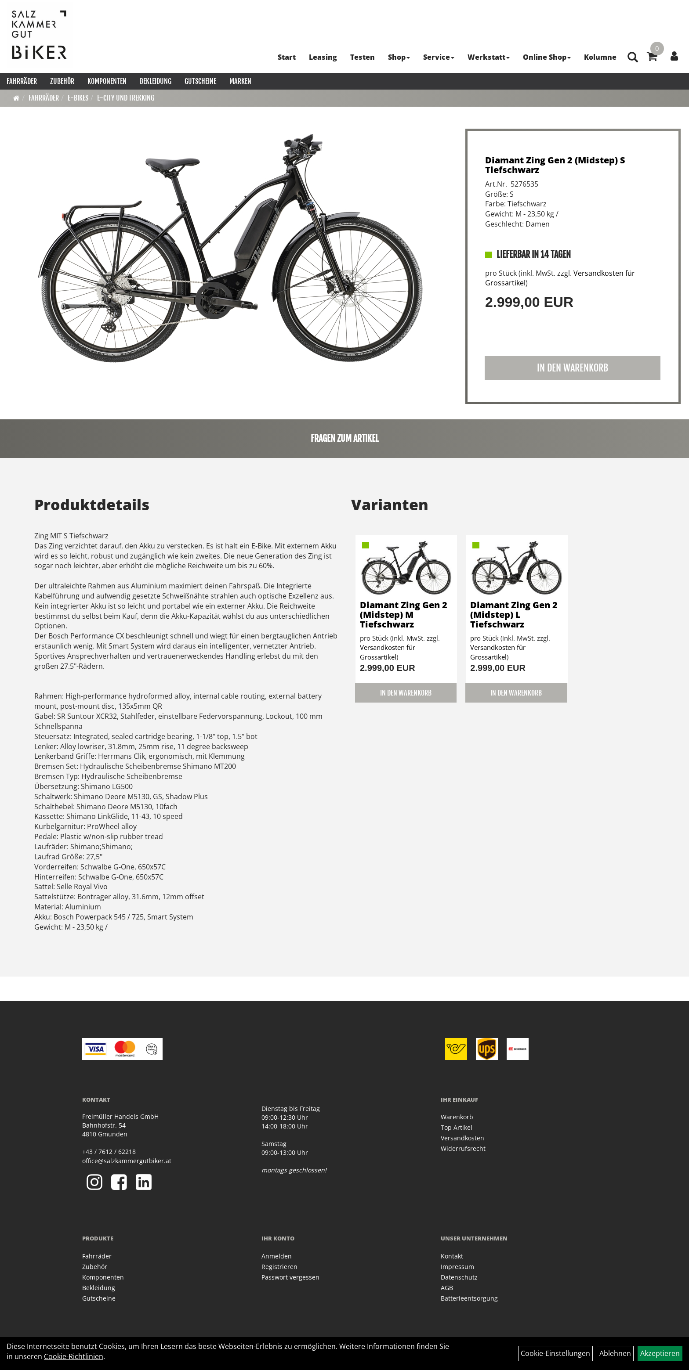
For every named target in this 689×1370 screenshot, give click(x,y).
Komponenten (107, 81)
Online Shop (547, 57)
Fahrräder (22, 81)
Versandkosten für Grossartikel (387, 652)
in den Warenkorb (572, 368)
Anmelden (276, 1256)
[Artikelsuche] (632, 57)
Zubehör (62, 81)
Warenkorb (457, 1117)
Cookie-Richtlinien (73, 1356)
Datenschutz (459, 1277)
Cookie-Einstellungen (555, 1353)
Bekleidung (155, 81)
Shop (399, 57)
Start (287, 57)
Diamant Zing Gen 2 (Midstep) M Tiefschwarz (403, 614)
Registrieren (279, 1266)
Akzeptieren (660, 1353)
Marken (240, 81)
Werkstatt (489, 57)
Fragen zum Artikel (345, 438)
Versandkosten (462, 1138)
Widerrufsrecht (463, 1148)
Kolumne (600, 57)
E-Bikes (78, 98)
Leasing (323, 57)
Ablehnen (615, 1353)
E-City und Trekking (125, 98)
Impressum (457, 1266)
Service (438, 57)
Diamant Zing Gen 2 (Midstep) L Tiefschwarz (514, 614)
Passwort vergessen (290, 1277)
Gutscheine (200, 81)
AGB (447, 1287)
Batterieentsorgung (469, 1298)
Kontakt (452, 1256)
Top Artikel (456, 1127)
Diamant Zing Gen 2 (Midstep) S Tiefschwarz (555, 165)
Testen (362, 57)
